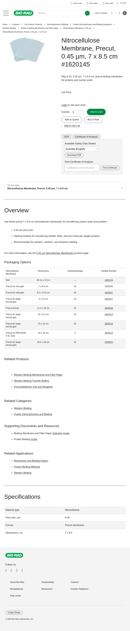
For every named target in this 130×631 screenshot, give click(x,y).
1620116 (109, 324)
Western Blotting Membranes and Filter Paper (39, 28)
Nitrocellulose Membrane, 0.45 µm (77, 28)
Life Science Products (33, 24)
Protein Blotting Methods (27, 466)
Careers (74, 582)
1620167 (109, 293)
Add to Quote (72, 119)
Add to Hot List (72, 125)
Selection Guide (60, 433)
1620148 (109, 308)
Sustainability (48, 582)
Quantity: (65, 112)
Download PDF (74, 155)
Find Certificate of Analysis (79, 161)
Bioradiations (16, 589)
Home (5, 24)
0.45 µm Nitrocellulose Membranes (55, 253)
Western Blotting (9, 28)
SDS (66, 136)
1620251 (109, 342)
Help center (15, 596)
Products (16, 24)
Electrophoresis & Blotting (57, 24)
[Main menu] (6, 12)
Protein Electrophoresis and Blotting (33, 414)
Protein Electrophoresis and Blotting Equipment (92, 24)
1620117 (109, 299)
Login (64, 105)
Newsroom (47, 589)
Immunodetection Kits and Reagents (33, 386)
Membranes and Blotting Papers (31, 460)
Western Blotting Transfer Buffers (31, 380)
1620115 (109, 280)
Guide (34, 439)
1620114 (109, 314)
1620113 (109, 333)
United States (14, 612)
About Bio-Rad (17, 582)
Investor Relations (79, 589)
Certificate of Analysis (86, 136)
